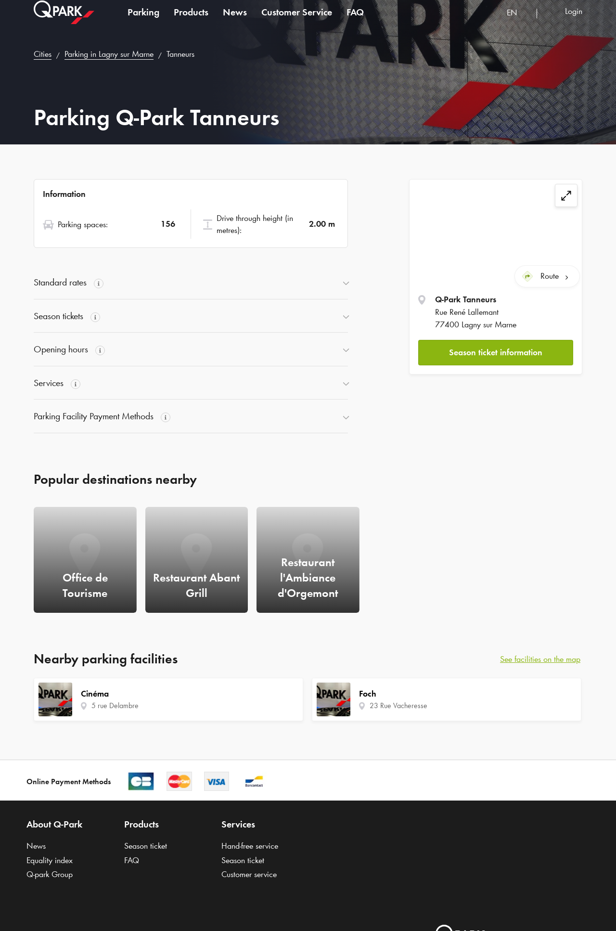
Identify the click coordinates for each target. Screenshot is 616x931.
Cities (42, 54)
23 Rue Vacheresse (398, 705)
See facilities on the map (540, 659)
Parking (143, 21)
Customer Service (296, 21)
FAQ (355, 21)
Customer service (249, 874)
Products (191, 21)
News (235, 21)
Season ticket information (495, 352)
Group (49, 874)
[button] (495, 352)
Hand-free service (249, 845)
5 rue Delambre (115, 705)
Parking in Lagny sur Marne (109, 54)
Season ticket (145, 845)
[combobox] (518, 22)
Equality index (49, 860)
